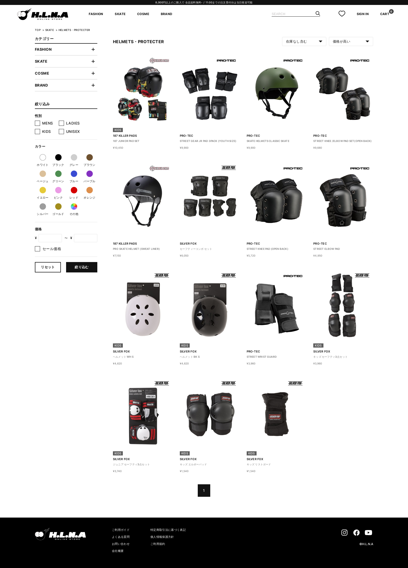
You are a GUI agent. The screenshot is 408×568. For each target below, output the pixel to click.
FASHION (96, 14)
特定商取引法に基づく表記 (168, 530)
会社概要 (118, 551)
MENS (47, 123)
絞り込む (82, 267)
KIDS (46, 131)
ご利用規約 (157, 544)
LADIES (73, 123)
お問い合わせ (121, 544)
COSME (143, 14)
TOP (38, 29)
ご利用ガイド (121, 530)
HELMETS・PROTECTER (74, 29)
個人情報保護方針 (162, 537)
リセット (48, 267)
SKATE (120, 14)
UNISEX (73, 131)
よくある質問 (121, 537)
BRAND (167, 14)
